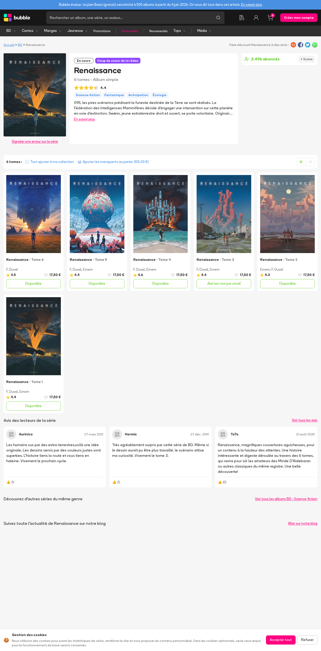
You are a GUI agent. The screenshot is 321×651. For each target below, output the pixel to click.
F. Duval (12, 269)
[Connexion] (256, 17)
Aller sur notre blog (302, 523)
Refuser (307, 640)
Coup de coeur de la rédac (117, 61)
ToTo (234, 434)
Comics (30, 31)
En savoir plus (251, 4)
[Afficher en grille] (300, 162)
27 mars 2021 (93, 434)
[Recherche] (129, 17)
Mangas (53, 31)
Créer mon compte (299, 18)
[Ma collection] (241, 17)
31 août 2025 (305, 434)
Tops (179, 31)
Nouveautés (158, 31)
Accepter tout (281, 640)
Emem (88, 269)
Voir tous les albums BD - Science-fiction (286, 499)
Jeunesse (78, 31)
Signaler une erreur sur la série (35, 141)
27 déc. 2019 (199, 434)
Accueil (9, 45)
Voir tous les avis (304, 420)
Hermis (131, 434)
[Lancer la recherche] (218, 17)
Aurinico (26, 434)
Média (204, 31)
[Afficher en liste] (310, 162)
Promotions (102, 31)
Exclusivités (129, 31)
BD (11, 31)
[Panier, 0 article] (270, 17)
